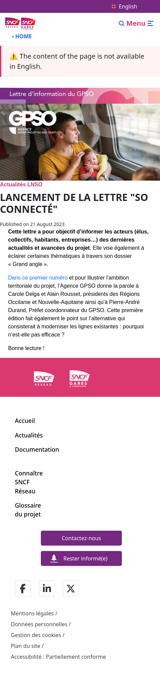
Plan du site (25, 646)
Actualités (29, 435)
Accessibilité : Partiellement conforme (58, 656)
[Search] (122, 23)
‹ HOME (22, 36)
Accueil (25, 420)
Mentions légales (32, 613)
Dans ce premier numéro (38, 278)
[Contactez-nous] (81, 538)
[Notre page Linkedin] (47, 589)
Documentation (37, 449)
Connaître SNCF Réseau (28, 482)
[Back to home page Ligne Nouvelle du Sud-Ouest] (21, 23)
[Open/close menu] (140, 23)
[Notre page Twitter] (70, 589)
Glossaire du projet (28, 509)
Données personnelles (39, 624)
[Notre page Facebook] (23, 589)
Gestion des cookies (36, 635)
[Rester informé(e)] (81, 558)
